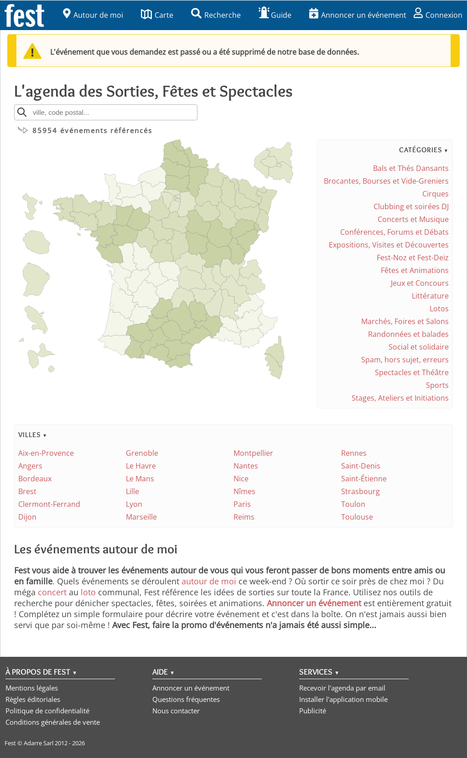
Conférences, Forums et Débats (394, 232)
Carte (157, 15)
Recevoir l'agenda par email (342, 687)
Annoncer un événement (357, 15)
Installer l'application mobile (343, 699)
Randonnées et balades (408, 334)
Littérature (430, 296)
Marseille (141, 517)
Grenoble (142, 453)
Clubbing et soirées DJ (411, 206)
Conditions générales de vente (52, 722)
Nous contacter (176, 710)
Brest (27, 491)
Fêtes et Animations (415, 270)
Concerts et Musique (413, 219)
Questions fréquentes (186, 699)
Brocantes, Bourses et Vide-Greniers (386, 181)
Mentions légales (31, 687)
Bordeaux (35, 479)
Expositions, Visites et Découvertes (389, 245)
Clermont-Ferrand (49, 504)
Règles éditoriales (32, 699)
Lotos (439, 309)
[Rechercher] (21, 112)
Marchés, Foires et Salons (405, 321)
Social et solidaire (419, 347)
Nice (241, 479)
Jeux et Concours (420, 283)
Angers (30, 466)
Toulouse (357, 517)
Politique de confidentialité (47, 710)
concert (52, 592)
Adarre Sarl (38, 743)
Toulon (353, 504)
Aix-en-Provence (46, 453)
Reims (244, 517)
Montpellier (253, 453)
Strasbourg (360, 491)
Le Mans (140, 479)
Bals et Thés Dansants (411, 168)
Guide (275, 15)
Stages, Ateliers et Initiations (400, 398)
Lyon (134, 504)
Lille (132, 491)
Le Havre (141, 466)
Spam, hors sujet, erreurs (405, 360)
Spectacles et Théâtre (412, 372)
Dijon (27, 517)
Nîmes (244, 491)
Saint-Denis (360, 466)
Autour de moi (93, 15)
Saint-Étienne (364, 479)
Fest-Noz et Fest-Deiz (413, 258)
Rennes (354, 453)
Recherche (216, 15)
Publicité (312, 710)
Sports (437, 385)
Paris (242, 504)
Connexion (438, 15)
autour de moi (209, 581)
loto (88, 592)
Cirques (435, 194)
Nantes (246, 466)
